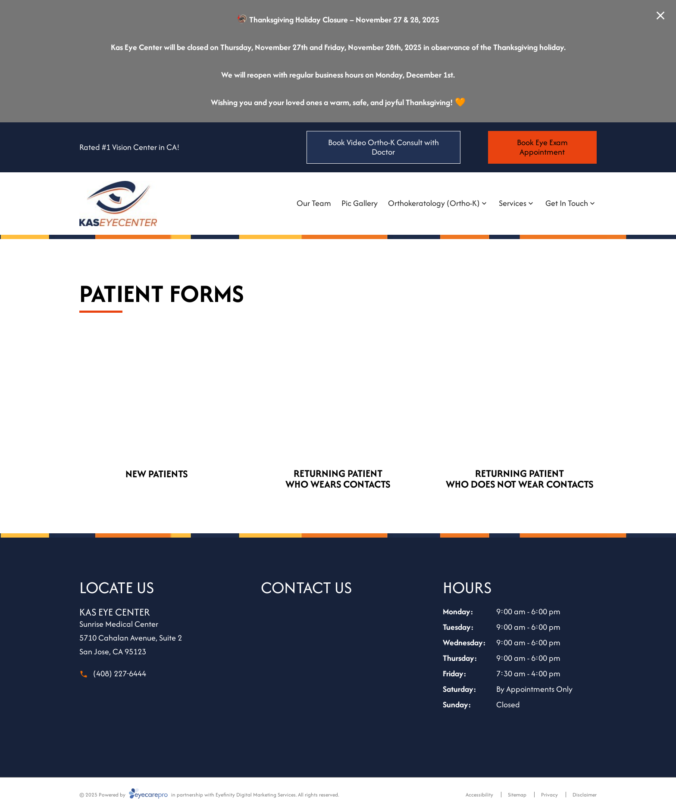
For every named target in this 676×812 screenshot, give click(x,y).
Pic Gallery (359, 203)
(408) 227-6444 (119, 673)
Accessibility (479, 794)
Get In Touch (566, 203)
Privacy (549, 794)
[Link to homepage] (118, 203)
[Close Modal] (660, 16)
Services (512, 203)
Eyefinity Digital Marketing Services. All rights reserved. (277, 794)
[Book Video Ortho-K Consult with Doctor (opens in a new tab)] (383, 147)
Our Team (314, 203)
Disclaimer (585, 794)
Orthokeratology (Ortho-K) (434, 203)
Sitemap (517, 794)
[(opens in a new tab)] (156, 405)
